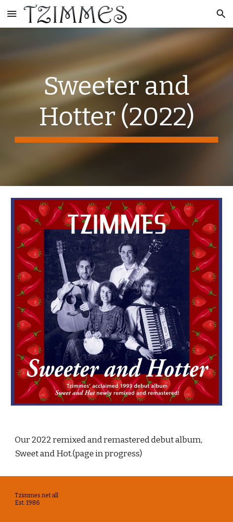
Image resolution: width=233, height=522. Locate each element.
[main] (116, 107)
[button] (12, 13)
